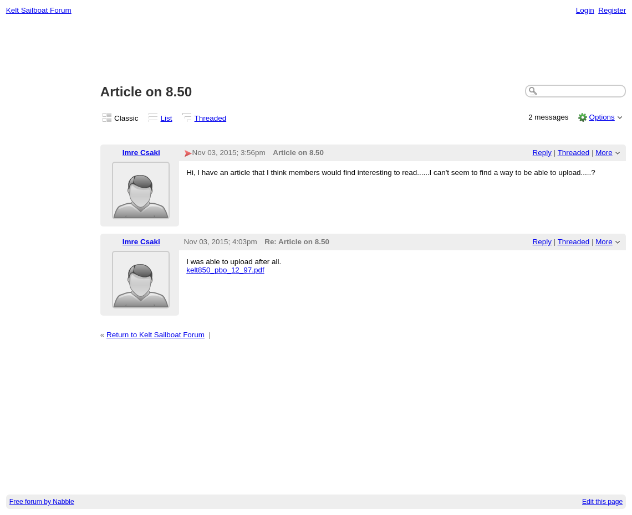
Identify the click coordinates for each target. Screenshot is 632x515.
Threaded (211, 118)
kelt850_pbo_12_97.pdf (225, 270)
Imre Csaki (141, 152)
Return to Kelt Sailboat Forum (155, 335)
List (166, 118)
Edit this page (602, 502)
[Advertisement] (316, 50)
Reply (542, 152)
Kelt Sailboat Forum (39, 10)
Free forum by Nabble (41, 502)
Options (601, 117)
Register (612, 10)
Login (585, 10)
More (604, 152)
